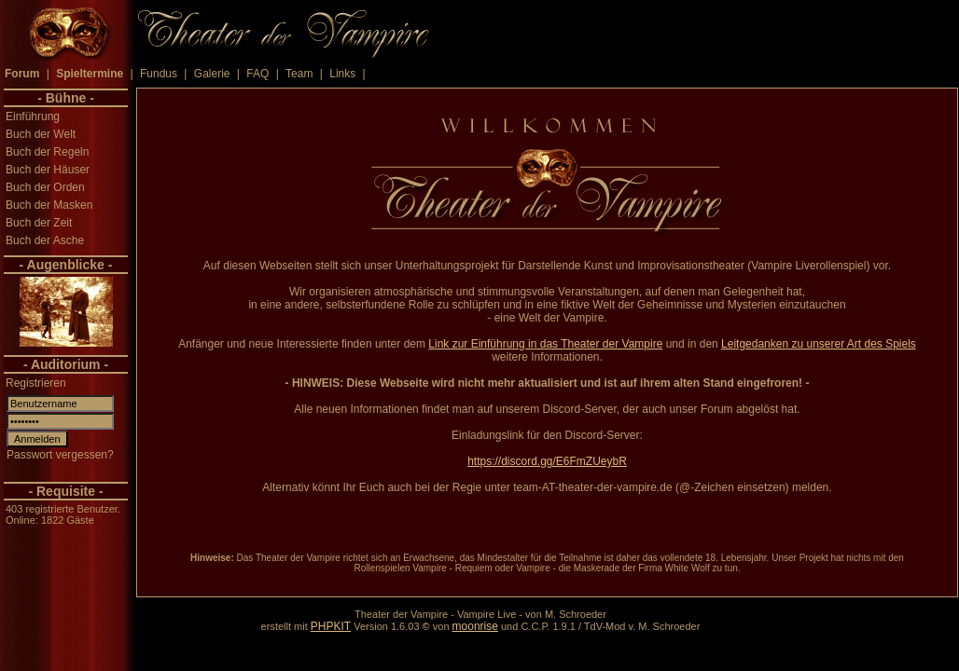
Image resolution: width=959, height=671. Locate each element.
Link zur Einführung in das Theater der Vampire (545, 343)
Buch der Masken (49, 205)
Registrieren (36, 383)
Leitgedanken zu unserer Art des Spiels (818, 343)
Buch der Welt (41, 134)
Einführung (33, 116)
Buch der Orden (45, 187)
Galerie (212, 73)
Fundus (158, 73)
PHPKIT (331, 626)
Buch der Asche (45, 240)
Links (342, 73)
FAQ (257, 73)
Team (299, 73)
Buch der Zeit (39, 222)
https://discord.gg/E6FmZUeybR (547, 461)
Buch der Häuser (48, 169)
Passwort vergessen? (60, 454)
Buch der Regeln (47, 151)
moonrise (475, 626)
